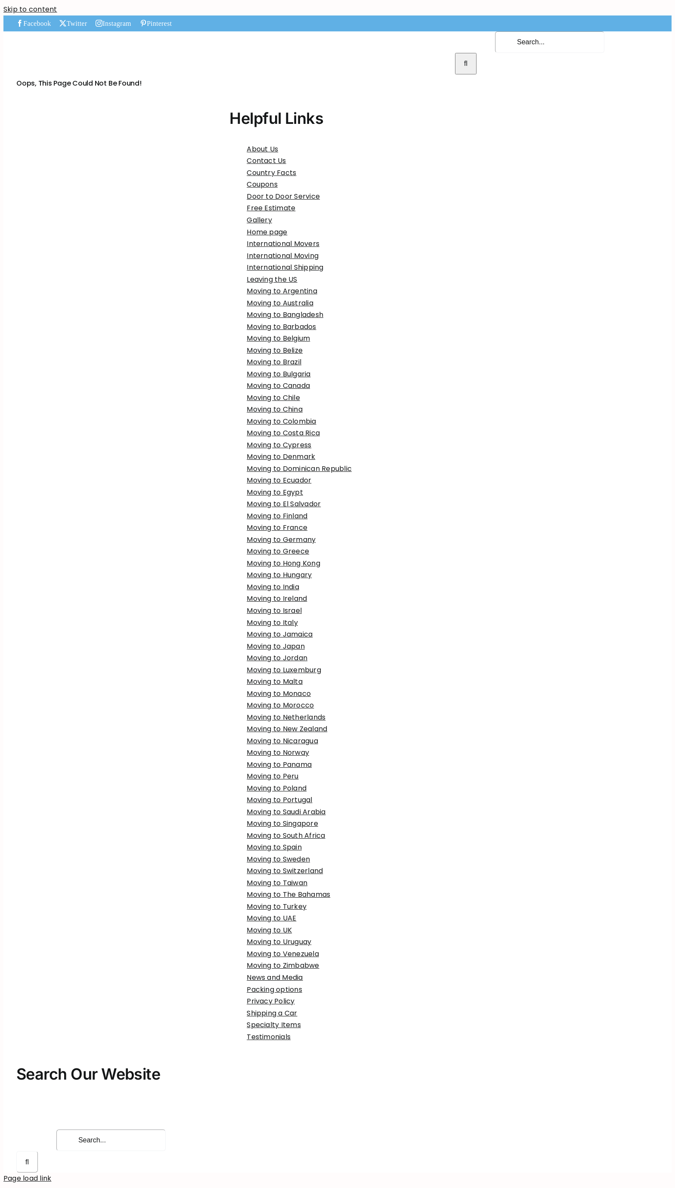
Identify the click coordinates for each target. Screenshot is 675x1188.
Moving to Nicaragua (282, 741)
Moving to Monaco (279, 694)
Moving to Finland (277, 516)
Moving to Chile (273, 398)
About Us (262, 149)
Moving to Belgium (278, 338)
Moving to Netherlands (286, 717)
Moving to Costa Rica (283, 433)
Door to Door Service (283, 196)
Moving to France (277, 527)
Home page (267, 232)
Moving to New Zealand (287, 729)
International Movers (283, 244)
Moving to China (275, 409)
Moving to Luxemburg (284, 670)
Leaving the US (272, 279)
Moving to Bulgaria (278, 374)
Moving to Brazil (274, 362)
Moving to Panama (279, 764)
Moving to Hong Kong (283, 563)
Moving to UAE (271, 918)
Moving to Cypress (279, 445)
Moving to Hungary (279, 575)
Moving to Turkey (277, 906)
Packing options (274, 989)
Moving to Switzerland (285, 871)
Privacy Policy (270, 1001)
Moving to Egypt (275, 492)
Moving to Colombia (281, 421)
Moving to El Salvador (284, 504)
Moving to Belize (275, 350)
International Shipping (285, 267)
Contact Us (266, 161)
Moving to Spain (274, 847)
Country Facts (271, 173)
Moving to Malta (275, 681)
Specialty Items (274, 1025)
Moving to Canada (278, 386)
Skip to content (30, 9)
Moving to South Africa (286, 835)
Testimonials (269, 1037)
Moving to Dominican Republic (299, 469)
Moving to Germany (281, 540)
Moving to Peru (272, 776)
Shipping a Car (272, 1013)
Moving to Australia (280, 303)
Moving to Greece (278, 551)
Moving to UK (269, 930)
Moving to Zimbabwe (283, 965)
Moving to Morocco (280, 705)
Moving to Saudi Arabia (286, 812)
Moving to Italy (272, 623)
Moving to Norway (278, 752)
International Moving (283, 256)
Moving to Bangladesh (285, 315)
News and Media (275, 977)
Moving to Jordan (277, 658)
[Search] (466, 63)
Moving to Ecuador (279, 480)
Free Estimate (271, 208)
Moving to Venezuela (283, 954)
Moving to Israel (274, 611)
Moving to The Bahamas (288, 894)
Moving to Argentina (282, 291)
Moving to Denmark (281, 457)
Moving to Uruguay (279, 942)
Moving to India (273, 587)
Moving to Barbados (281, 327)
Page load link (27, 1178)
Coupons (262, 184)
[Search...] (549, 42)
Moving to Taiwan (277, 883)
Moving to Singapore (282, 823)
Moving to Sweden (278, 859)
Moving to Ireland (277, 598)
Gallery (259, 220)
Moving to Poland (277, 788)
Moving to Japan (276, 646)
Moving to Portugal (279, 800)
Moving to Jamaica (280, 634)
